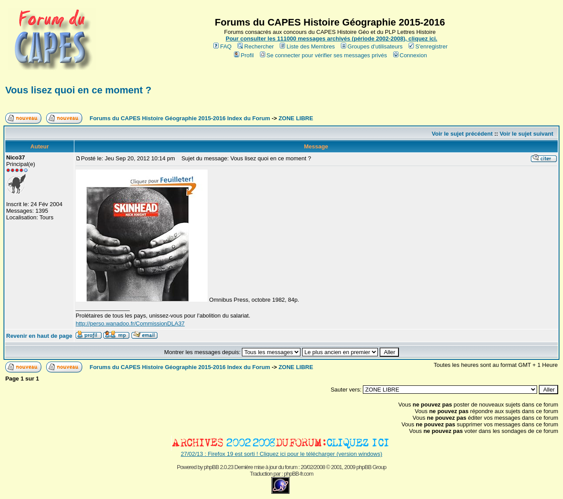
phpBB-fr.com (298, 473)
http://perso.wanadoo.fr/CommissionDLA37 (130, 323)
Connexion (410, 55)
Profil (244, 55)
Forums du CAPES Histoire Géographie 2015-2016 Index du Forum (180, 118)
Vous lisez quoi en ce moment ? (78, 90)
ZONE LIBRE (295, 118)
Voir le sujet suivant (526, 133)
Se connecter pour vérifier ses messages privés (323, 55)
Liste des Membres (307, 46)
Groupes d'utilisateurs (371, 46)
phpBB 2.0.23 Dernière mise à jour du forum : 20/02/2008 (264, 467)
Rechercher (256, 46)
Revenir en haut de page (39, 336)
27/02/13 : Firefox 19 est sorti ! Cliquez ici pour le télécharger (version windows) (281, 454)
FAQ (222, 46)
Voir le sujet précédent (462, 133)
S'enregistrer (428, 46)
